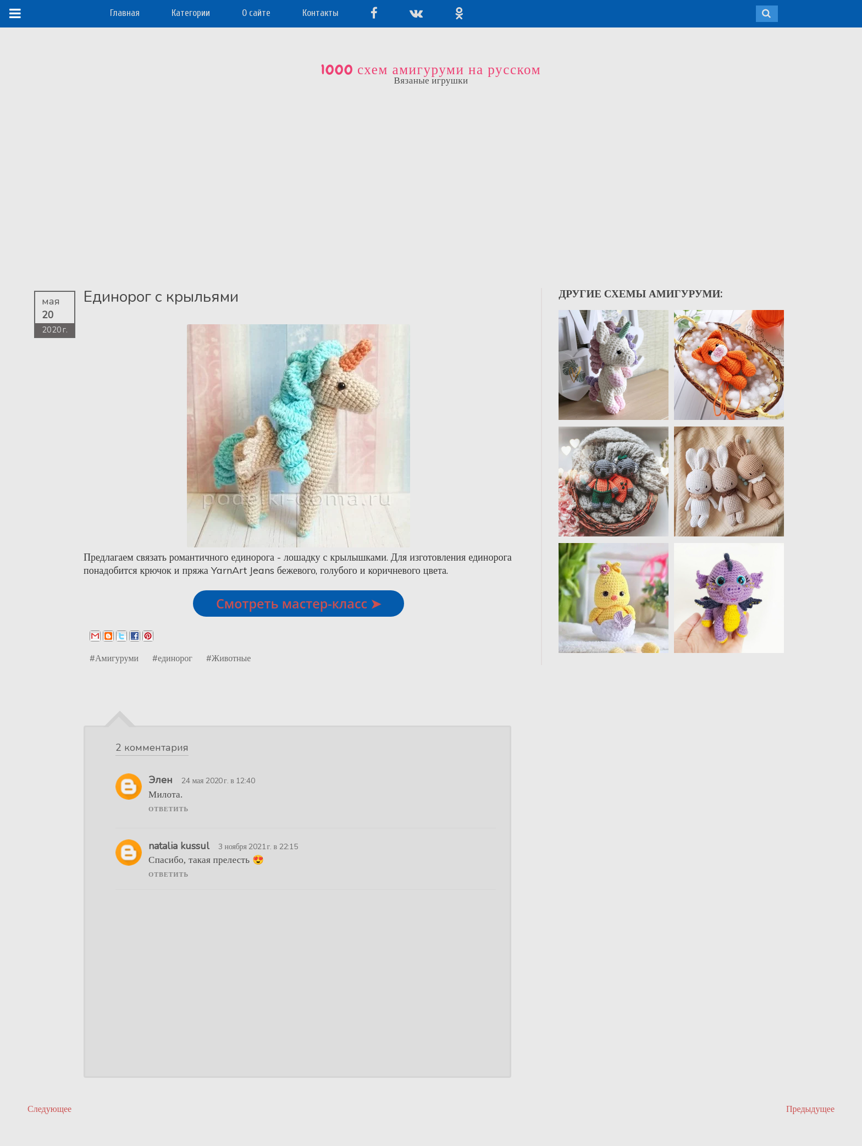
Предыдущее (810, 1109)
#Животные (228, 657)
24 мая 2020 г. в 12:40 (218, 780)
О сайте (256, 13)
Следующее (49, 1109)
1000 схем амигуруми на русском (431, 70)
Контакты (320, 13)
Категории (191, 13)
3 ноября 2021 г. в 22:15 (258, 846)
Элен (160, 780)
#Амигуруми (114, 657)
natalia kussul (178, 845)
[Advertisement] (431, 180)
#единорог (172, 657)
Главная (125, 13)
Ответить (168, 809)
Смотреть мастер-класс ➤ (298, 603)
